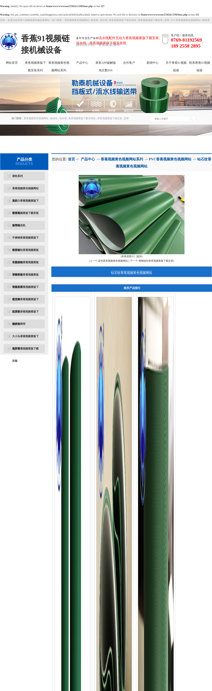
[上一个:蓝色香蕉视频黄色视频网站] (108, 260)
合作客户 (129, 62)
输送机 (94, 20)
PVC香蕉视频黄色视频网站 (170, 159)
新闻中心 (153, 62)
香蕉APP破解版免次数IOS (105, 66)
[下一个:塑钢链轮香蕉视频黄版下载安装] (152, 260)
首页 (71, 159)
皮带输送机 (18, 225)
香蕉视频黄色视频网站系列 (58, 66)
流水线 (103, 20)
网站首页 (12, 62)
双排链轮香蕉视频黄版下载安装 (25, 264)
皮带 (166, 20)
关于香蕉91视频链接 (176, 66)
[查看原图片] (128, 256)
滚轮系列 (17, 176)
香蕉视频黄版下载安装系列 (35, 66)
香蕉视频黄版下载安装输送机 (25, 215)
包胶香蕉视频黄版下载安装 (25, 351)
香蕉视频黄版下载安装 (150, 20)
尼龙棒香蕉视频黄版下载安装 (25, 301)
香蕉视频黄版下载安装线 (122, 20)
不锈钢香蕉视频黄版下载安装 (25, 240)
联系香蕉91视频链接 (199, 66)
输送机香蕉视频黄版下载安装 (25, 289)
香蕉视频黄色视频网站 (76, 20)
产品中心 (82, 62)
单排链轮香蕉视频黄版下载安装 (25, 252)
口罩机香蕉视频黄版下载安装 (25, 314)
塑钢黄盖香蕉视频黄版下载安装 (25, 277)
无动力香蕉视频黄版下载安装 (25, 203)
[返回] (139, 256)
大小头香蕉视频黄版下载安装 (25, 338)
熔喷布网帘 (18, 324)
